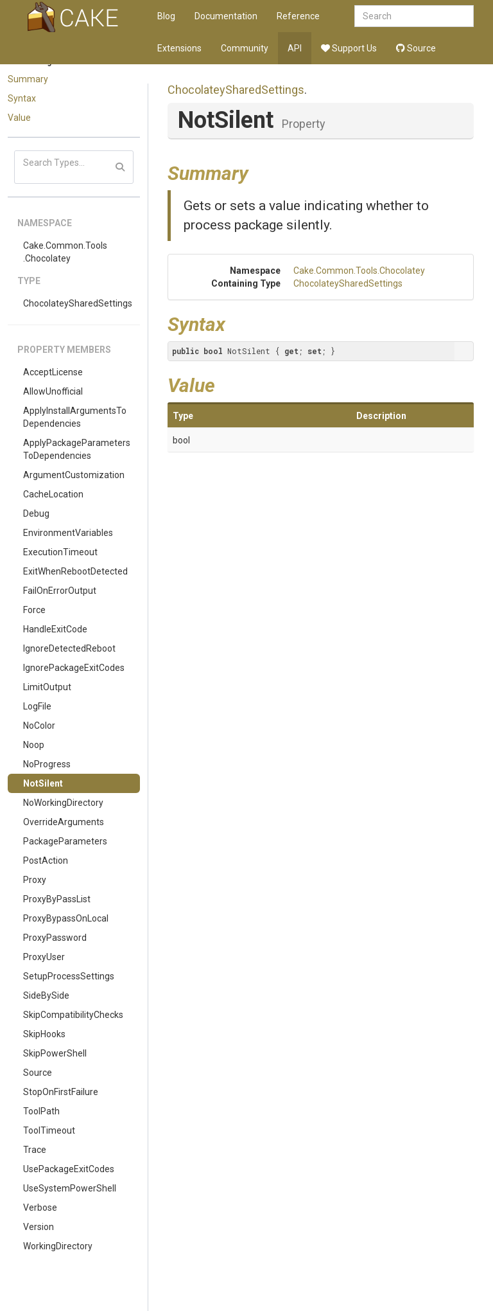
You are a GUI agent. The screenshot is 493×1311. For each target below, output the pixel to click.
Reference (298, 16)
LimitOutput (47, 687)
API (295, 48)
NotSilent (43, 783)
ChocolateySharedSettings (77, 303)
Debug (36, 513)
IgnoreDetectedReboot (69, 648)
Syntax (22, 98)
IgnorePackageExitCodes (74, 668)
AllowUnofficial (53, 391)
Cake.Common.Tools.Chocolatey (65, 251)
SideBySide (46, 995)
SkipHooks (44, 1034)
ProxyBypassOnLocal (65, 918)
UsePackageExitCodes (68, 1169)
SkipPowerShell (55, 1053)
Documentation (226, 16)
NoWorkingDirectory (63, 803)
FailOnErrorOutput (59, 590)
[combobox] (414, 16)
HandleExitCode (55, 629)
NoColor (39, 725)
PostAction (45, 860)
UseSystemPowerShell (69, 1188)
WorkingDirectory (57, 1246)
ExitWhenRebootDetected (75, 571)
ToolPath (41, 1111)
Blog (166, 16)
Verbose (40, 1207)
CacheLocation (53, 494)
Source (416, 48)
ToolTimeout (49, 1130)
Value (19, 117)
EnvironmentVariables (68, 533)
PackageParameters (65, 841)
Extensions (179, 48)
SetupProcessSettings (68, 976)
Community (244, 48)
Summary (28, 79)
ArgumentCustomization (74, 475)
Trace (34, 1150)
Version (38, 1227)
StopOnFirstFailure (60, 1092)
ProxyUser (44, 957)
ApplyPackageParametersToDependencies (76, 449)
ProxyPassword (55, 937)
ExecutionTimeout (60, 552)
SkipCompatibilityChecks (73, 1015)
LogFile (37, 706)
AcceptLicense (53, 372)
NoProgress (47, 764)
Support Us (349, 48)
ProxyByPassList (57, 899)
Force (34, 610)
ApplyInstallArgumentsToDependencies (74, 417)
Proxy (34, 880)
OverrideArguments (63, 822)
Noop (33, 745)
